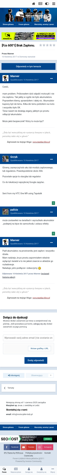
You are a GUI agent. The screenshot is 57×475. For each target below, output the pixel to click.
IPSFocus (19, 453)
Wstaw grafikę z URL (39, 348)
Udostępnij (14, 375)
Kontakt (48, 453)
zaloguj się (38, 324)
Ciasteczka (28, 456)
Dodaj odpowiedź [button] (36, 360)
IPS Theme (8, 453)
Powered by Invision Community (28, 461)
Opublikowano (24, 80)
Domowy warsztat (27, 57)
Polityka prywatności (33, 453)
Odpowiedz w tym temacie (28, 66)
